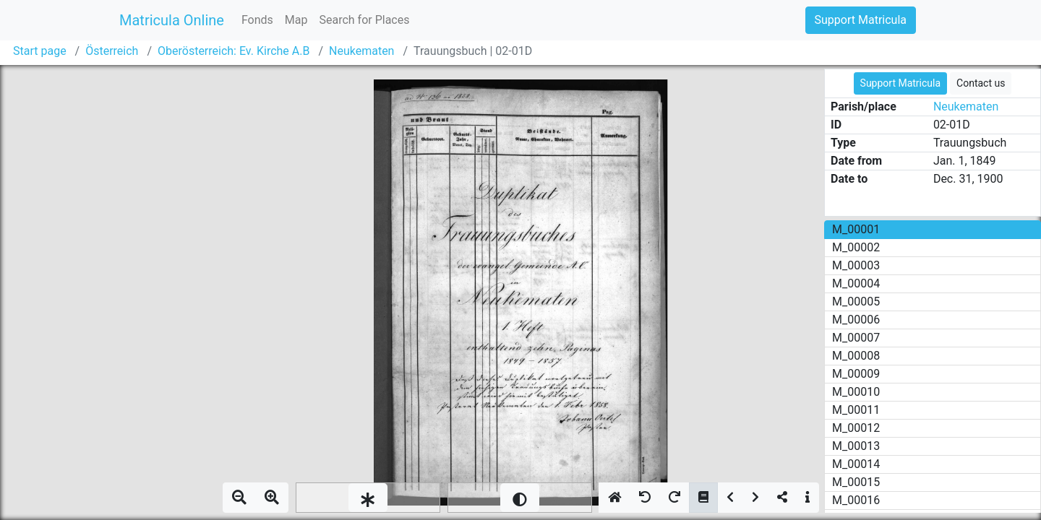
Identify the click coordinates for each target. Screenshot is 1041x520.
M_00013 (856, 446)
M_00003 (856, 265)
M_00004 (856, 283)
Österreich (111, 51)
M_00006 (856, 319)
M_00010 (856, 392)
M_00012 (856, 428)
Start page (40, 51)
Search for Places (364, 20)
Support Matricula (861, 20)
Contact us (980, 83)
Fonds (257, 20)
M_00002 (856, 247)
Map (296, 20)
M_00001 (856, 229)
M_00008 (856, 356)
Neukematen (361, 51)
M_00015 (856, 482)
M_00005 (856, 301)
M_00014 (856, 464)
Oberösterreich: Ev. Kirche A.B (233, 51)
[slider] (368, 497)
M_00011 (856, 410)
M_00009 (856, 374)
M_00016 (856, 500)
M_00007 (856, 337)
